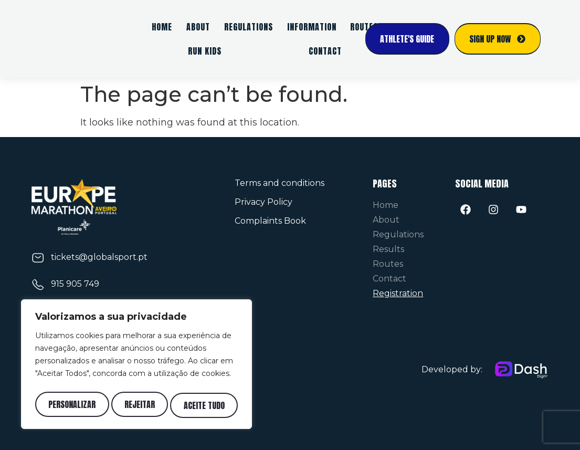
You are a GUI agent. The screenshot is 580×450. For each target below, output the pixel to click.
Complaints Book (270, 221)
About (198, 26)
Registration (398, 293)
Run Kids (205, 51)
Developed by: (451, 369)
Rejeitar (139, 405)
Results (388, 249)
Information (311, 26)
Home (162, 26)
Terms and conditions (279, 183)
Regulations (248, 26)
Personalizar (71, 405)
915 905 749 (75, 284)
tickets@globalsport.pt (99, 257)
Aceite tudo (204, 405)
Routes (388, 264)
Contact (325, 51)
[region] (136, 366)
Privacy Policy (263, 202)
